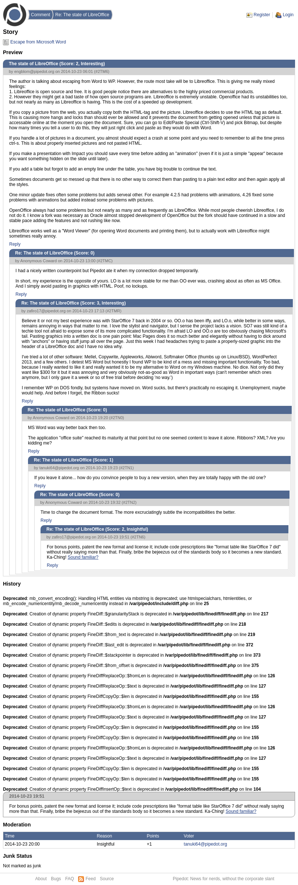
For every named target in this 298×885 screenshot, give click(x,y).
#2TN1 (126, 468)
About (41, 878)
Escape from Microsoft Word (38, 42)
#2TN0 (117, 417)
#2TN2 (129, 502)
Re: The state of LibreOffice (82, 14)
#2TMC (104, 261)
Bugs (56, 878)
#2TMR (113, 311)
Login (288, 14)
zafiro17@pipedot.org (46, 311)
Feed (90, 878)
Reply (15, 244)
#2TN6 (138, 537)
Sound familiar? (83, 557)
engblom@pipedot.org (34, 71)
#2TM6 (101, 71)
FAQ (69, 878)
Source (107, 878)
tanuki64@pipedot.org (59, 468)
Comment (40, 14)
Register (262, 14)
